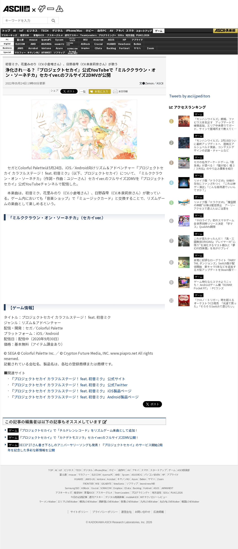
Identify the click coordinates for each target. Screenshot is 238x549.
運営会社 (126, 512)
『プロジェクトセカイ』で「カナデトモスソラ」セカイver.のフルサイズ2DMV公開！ (79, 437)
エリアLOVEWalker (67, 501)
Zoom (150, 48)
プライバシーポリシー (105, 512)
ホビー (90, 30)
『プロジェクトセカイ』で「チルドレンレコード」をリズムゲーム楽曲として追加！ (78, 430)
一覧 (83, 91)
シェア (54, 90)
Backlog (111, 48)
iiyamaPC (46, 39)
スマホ (130, 30)
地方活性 (130, 35)
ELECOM (20, 44)
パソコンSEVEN (72, 40)
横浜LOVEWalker (88, 501)
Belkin (137, 44)
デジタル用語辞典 (114, 497)
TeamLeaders (88, 35)
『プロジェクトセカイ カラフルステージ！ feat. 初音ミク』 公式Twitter (68, 384)
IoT (21, 30)
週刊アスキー (71, 35)
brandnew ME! (72, 53)
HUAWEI (111, 44)
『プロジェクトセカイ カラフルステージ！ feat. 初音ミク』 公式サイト (67, 378)
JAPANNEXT (46, 52)
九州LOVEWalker (149, 501)
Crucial (98, 44)
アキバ (120, 30)
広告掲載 (158, 512)
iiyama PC (108, 474)
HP (124, 39)
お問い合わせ (142, 512)
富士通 (20, 39)
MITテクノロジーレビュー (153, 497)
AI (14, 30)
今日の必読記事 (79, 497)
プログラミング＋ (140, 492)
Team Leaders (121, 492)
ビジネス (32, 30)
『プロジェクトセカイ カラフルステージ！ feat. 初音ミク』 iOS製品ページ (70, 390)
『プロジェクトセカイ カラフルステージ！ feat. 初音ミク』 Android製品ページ (74, 397)
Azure (59, 48)
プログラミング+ (107, 35)
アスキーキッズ (9, 35)
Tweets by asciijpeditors (189, 96)
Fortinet (124, 48)
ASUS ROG (46, 44)
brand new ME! (147, 483)
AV (111, 30)
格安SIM (24, 35)
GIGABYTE (59, 44)
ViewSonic (124, 44)
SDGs (121, 35)
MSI (85, 39)
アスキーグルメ (55, 35)
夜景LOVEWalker (129, 501)
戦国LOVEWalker (190, 501)
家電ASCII (38, 35)
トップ (6, 30)
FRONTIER (98, 39)
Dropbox (85, 48)
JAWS (20, 48)
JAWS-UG (90, 479)
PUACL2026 (142, 35)
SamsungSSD (69, 44)
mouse (33, 39)
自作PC (101, 30)
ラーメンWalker (47, 501)
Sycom (59, 39)
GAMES (48, 8)
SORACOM (105, 488)
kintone (46, 48)
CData (98, 48)
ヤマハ (137, 48)
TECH (44, 30)
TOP (50, 470)
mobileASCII (132, 497)
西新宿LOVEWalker (109, 501)
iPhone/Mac (74, 30)
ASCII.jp (16, 9)
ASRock (85, 44)
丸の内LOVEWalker (169, 501)
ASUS (111, 39)
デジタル (57, 30)
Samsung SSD (72, 488)
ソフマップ (59, 52)
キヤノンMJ (33, 52)
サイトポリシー (79, 512)
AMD (33, 44)
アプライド (137, 39)
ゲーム (158, 31)
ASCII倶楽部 (225, 31)
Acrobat (33, 48)
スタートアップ (144, 31)
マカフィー (20, 52)
